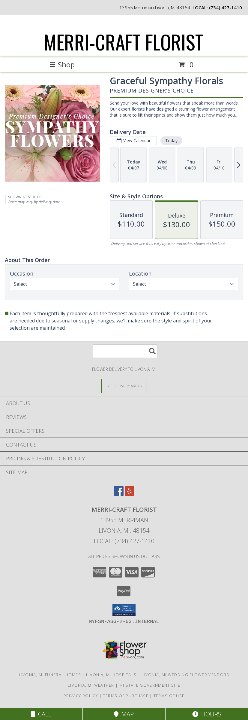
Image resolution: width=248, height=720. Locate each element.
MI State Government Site (149, 685)
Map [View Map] (124, 714)
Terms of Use (169, 695)
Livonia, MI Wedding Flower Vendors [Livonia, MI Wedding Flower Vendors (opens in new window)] (185, 674)
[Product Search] (125, 351)
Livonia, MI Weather (91, 685)
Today (171, 140)
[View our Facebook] (119, 493)
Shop (62, 64)
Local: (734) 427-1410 (124, 541)
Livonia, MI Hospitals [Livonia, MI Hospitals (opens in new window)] (111, 674)
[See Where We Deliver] (124, 386)
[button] (124, 610)
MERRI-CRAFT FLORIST (123, 41)
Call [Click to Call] (41, 714)
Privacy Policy (81, 695)
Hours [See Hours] (206, 714)
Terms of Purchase (125, 695)
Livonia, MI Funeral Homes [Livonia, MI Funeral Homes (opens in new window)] (50, 674)
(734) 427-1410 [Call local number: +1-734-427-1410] (225, 8)
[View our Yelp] (129, 493)
